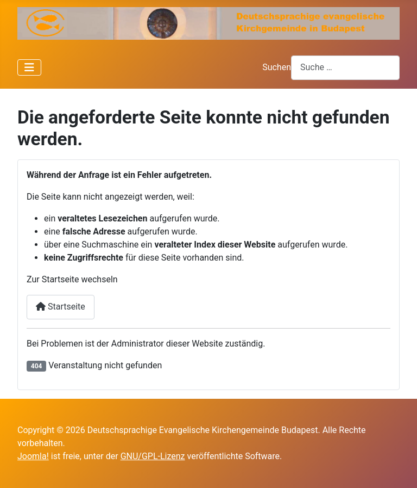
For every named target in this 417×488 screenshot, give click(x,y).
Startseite (60, 306)
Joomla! (33, 456)
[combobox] (345, 67)
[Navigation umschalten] (29, 67)
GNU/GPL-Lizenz (153, 456)
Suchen (276, 67)
